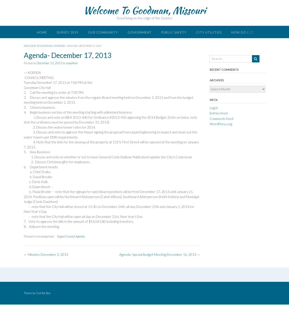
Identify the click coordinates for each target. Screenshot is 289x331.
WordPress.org (221, 124)
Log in (214, 108)
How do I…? (241, 32)
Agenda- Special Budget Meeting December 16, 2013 (159, 254)
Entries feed (219, 113)
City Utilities (209, 32)
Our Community (103, 32)
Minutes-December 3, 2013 (46, 254)
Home (42, 32)
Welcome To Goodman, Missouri (144, 10)
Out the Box (43, 293)
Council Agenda (75, 236)
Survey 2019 (67, 32)
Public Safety (173, 32)
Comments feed (221, 119)
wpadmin (72, 63)
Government (139, 32)
